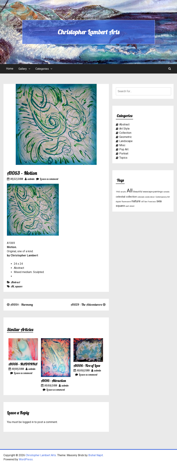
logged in (28, 422)
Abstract (15, 282)
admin (29, 179)
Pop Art (123, 149)
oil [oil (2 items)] (142, 201)
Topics (123, 157)
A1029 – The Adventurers (86, 305)
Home (9, 68)
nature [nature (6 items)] (136, 201)
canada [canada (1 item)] (166, 192)
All (12, 286)
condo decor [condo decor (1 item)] (150, 197)
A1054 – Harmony (21, 305)
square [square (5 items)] (120, 205)
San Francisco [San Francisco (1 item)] (150, 201)
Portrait (123, 153)
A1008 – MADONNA (22, 364)
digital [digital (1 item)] (118, 201)
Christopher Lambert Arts (88, 32)
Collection (125, 132)
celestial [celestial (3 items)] (120, 196)
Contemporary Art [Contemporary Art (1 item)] (162, 197)
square (18, 286)
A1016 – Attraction (53, 381)
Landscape (126, 141)
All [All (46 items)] (130, 191)
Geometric (125, 137)
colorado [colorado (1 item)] (141, 197)
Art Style (124, 128)
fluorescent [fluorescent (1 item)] (126, 201)
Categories (42, 68)
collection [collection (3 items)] (131, 196)
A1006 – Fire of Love (86, 365)
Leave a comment (47, 179)
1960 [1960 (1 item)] (118, 192)
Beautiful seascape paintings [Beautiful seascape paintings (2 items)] (148, 191)
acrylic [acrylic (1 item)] (123, 192)
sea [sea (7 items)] (159, 201)
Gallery (22, 68)
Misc (122, 145)
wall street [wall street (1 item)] (129, 206)
